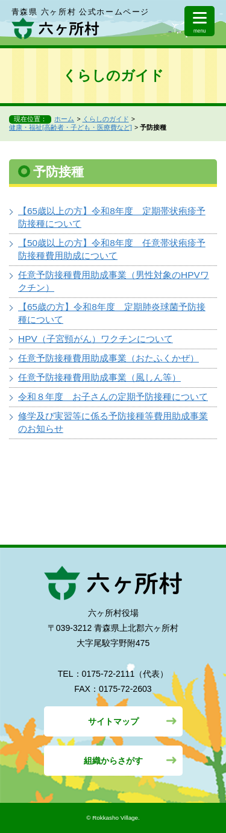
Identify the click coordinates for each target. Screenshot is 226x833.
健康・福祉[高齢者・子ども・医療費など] (70, 127)
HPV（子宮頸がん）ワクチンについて (95, 339)
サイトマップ (113, 721)
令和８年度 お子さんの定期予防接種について (113, 396)
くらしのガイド (106, 118)
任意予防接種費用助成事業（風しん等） (99, 377)
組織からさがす (113, 760)
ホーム (64, 118)
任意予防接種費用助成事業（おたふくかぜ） (108, 358)
